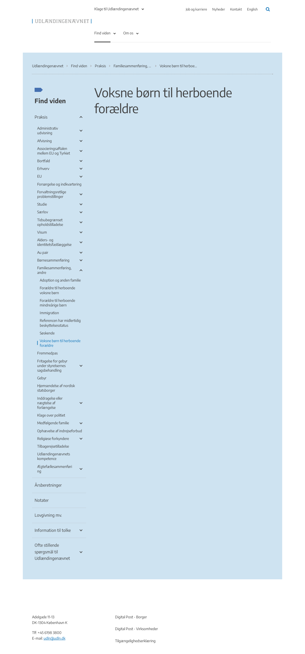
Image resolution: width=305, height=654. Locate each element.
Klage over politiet (51, 415)
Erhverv (43, 168)
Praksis (41, 117)
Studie (42, 204)
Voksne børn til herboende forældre (60, 343)
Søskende (47, 333)
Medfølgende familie (53, 423)
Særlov (42, 212)
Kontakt (236, 9)
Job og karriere (196, 9)
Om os (128, 33)
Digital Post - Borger (131, 617)
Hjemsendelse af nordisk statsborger (56, 387)
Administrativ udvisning (47, 130)
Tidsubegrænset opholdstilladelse (50, 222)
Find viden (102, 33)
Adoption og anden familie (60, 280)
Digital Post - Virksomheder (136, 629)
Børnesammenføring (53, 260)
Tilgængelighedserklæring (135, 641)
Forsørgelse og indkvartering (59, 184)
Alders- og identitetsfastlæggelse (54, 242)
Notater (42, 500)
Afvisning (44, 141)
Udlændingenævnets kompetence (53, 456)
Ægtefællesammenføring (54, 468)
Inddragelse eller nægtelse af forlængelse (50, 403)
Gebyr (41, 378)
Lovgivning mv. (48, 515)
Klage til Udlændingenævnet (116, 9)
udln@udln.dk (54, 638)
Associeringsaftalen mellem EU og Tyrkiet (53, 150)
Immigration (49, 313)
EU (39, 176)
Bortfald (43, 161)
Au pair (42, 252)
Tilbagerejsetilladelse (53, 446)
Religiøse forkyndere (53, 438)
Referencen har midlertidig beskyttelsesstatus (60, 322)
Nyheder (218, 9)
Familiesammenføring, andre (54, 270)
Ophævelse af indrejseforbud (59, 431)
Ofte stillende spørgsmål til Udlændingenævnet (52, 552)
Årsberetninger (48, 485)
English (252, 9)
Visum (42, 232)
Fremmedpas (47, 353)
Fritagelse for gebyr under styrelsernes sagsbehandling (52, 365)
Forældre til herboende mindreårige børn (57, 302)
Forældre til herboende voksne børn (57, 290)
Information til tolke (53, 530)
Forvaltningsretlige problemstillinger (51, 194)
